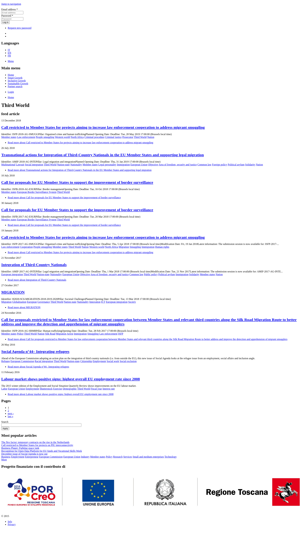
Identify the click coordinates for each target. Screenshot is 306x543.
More (4, 459)
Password (7, 15)
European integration (12, 274)
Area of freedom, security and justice (178, 164)
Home (11, 74)
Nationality (76, 164)
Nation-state (63, 164)
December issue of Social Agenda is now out (24, 453)
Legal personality (107, 164)
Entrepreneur (32, 456)
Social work (113, 361)
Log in (5, 22)
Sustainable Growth (18, 83)
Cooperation (26, 247)
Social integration (34, 164)
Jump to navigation (11, 4)
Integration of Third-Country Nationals (34, 265)
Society (132, 302)
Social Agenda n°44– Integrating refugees (35, 351)
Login (11, 92)
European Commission (22, 361)
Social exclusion (128, 361)
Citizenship (86, 361)
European (32, 302)
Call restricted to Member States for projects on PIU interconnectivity (37, 445)
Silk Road (50, 333)
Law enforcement (26, 137)
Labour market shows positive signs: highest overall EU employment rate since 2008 (70, 379)
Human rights (162, 247)
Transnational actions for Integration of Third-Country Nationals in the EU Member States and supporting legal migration (102, 155)
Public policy (151, 274)
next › (11, 413)
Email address (9, 9)
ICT (103, 302)
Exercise (57, 388)
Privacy (12, 524)
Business (5, 456)
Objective (153, 164)
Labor (4, 388)
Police (20, 333)
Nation (150, 137)
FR (9, 55)
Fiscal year (96, 388)
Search (4, 421)
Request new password (19, 28)
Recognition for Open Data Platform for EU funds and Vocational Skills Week (41, 451)
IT (9, 50)
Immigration (123, 164)
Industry (85, 456)
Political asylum (236, 164)
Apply (5, 428)
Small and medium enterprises (148, 456)
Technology (170, 456)
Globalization (19, 302)
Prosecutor (127, 137)
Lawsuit (20, 164)
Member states (8, 137)
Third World (140, 137)
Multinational (8, 164)
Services (127, 456)
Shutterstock (46, 388)
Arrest (70, 333)
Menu (11, 61)
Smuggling (135, 247)
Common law (204, 164)
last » (10, 416)
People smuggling (45, 137)
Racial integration (44, 361)
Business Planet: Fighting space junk (20, 448)
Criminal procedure (94, 137)
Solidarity (250, 164)
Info (10, 521)
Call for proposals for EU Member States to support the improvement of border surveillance (77, 182)
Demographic (70, 388)
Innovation (94, 302)
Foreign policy (219, 164)
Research (118, 456)
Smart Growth (15, 77)
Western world (62, 137)
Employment (99, 361)
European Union (138, 164)
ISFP (120, 333)
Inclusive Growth (17, 80)
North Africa (77, 137)
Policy (109, 456)
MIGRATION (13, 292)
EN (9, 52)
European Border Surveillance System (37, 192)
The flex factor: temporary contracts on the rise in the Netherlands (35, 442)
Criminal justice (113, 137)
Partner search (15, 86)
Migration (124, 247)
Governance (43, 302)
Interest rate (109, 388)
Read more (80, 142)
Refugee (5, 361)
